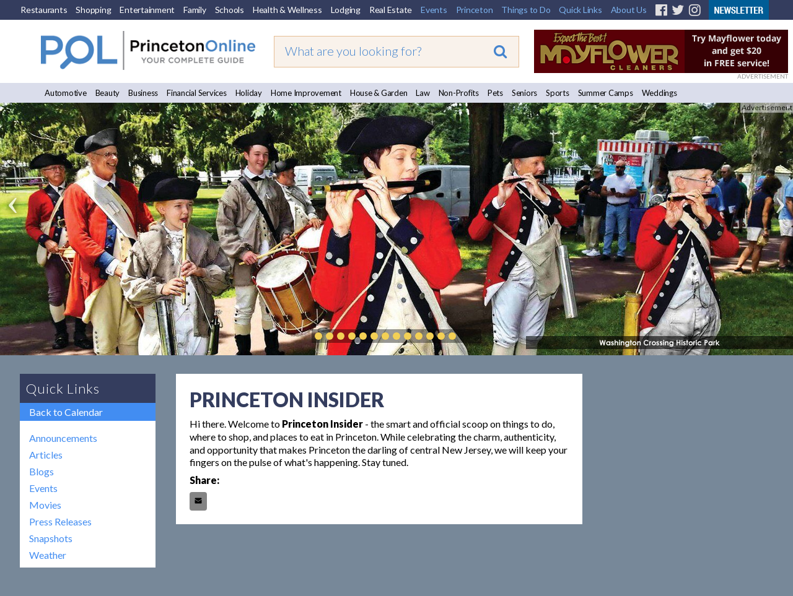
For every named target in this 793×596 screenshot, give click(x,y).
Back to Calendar (66, 412)
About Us (629, 9)
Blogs (41, 471)
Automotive (66, 93)
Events (434, 9)
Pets (495, 93)
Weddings (659, 93)
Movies (45, 505)
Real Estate (390, 9)
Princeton (474, 9)
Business (143, 93)
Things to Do (525, 9)
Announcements (63, 438)
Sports (557, 93)
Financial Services (197, 93)
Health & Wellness (287, 9)
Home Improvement (306, 93)
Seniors (524, 93)
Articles (46, 454)
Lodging (346, 9)
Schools (229, 9)
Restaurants (43, 9)
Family (194, 9)
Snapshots (50, 538)
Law (422, 93)
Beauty (107, 93)
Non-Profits (459, 93)
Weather (47, 555)
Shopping (93, 9)
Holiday (248, 93)
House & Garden (379, 93)
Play (470, 336)
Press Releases (60, 521)
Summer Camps (605, 93)
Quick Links (580, 9)
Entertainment (147, 9)
